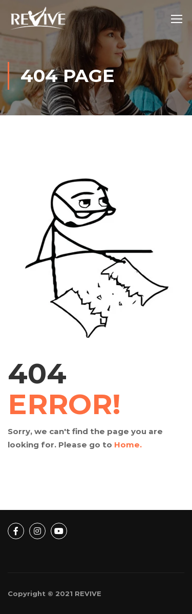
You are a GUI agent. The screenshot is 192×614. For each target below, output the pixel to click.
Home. (128, 444)
